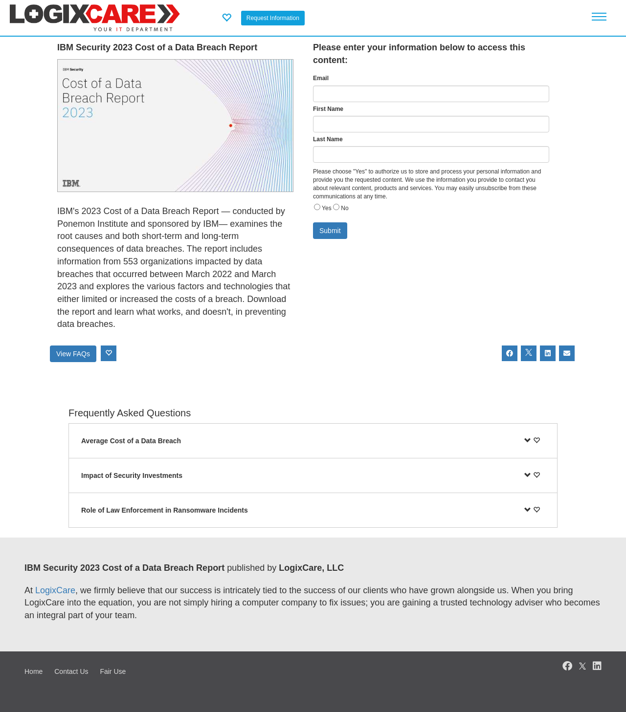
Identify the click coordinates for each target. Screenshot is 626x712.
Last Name (328, 139)
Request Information (272, 18)
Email (321, 78)
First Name (328, 109)
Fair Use (113, 671)
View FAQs (73, 354)
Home (33, 671)
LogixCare (55, 590)
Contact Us (71, 671)
